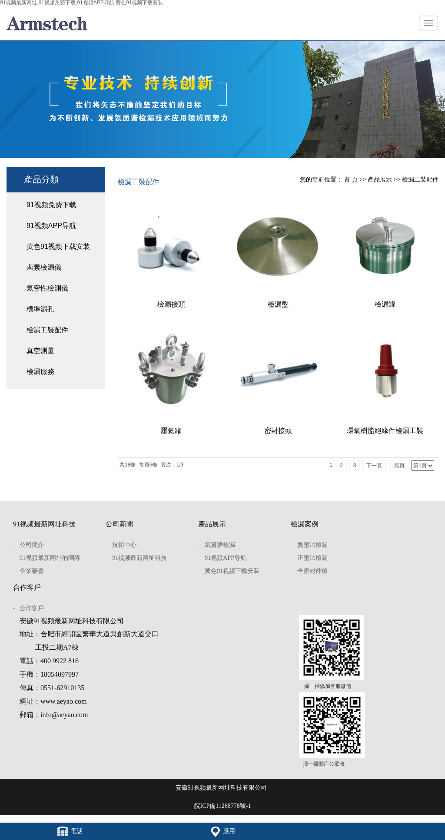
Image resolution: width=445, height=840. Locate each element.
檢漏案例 (305, 524)
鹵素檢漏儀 (44, 267)
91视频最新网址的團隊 (50, 558)
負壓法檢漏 (312, 545)
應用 (222, 831)
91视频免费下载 (51, 204)
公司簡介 (32, 545)
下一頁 (374, 466)
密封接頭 (278, 430)
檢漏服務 (40, 371)
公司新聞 (119, 524)
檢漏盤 (278, 304)
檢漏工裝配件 (47, 330)
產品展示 (380, 179)
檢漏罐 (385, 304)
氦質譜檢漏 (220, 545)
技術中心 (124, 545)
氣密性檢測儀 (47, 288)
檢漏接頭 (171, 304)
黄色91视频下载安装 (58, 246)
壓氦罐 (171, 430)
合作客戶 (27, 587)
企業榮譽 (32, 571)
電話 (70, 831)
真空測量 (40, 350)
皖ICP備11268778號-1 (222, 806)
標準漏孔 (40, 309)
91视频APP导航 (51, 225)
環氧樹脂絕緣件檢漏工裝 (385, 430)
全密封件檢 (312, 571)
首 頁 (351, 179)
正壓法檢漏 (312, 558)
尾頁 (399, 466)
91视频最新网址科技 (44, 524)
